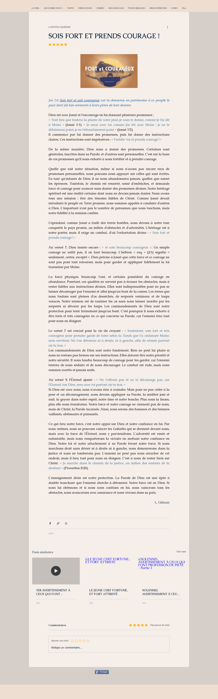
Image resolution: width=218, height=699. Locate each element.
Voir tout (181, 551)
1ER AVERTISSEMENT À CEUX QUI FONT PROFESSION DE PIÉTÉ (53, 592)
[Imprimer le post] (66, 523)
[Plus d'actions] (167, 27)
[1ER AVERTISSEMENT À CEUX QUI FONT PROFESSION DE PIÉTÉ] (56, 571)
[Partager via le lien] (58, 523)
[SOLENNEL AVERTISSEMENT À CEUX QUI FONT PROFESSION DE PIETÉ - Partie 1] (162, 571)
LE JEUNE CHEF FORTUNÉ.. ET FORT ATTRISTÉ (108, 592)
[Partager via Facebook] (50, 523)
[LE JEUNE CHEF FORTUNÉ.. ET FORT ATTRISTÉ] (109, 571)
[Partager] (102, 672)
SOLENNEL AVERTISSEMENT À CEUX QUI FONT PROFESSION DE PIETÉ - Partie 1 (160, 592)
